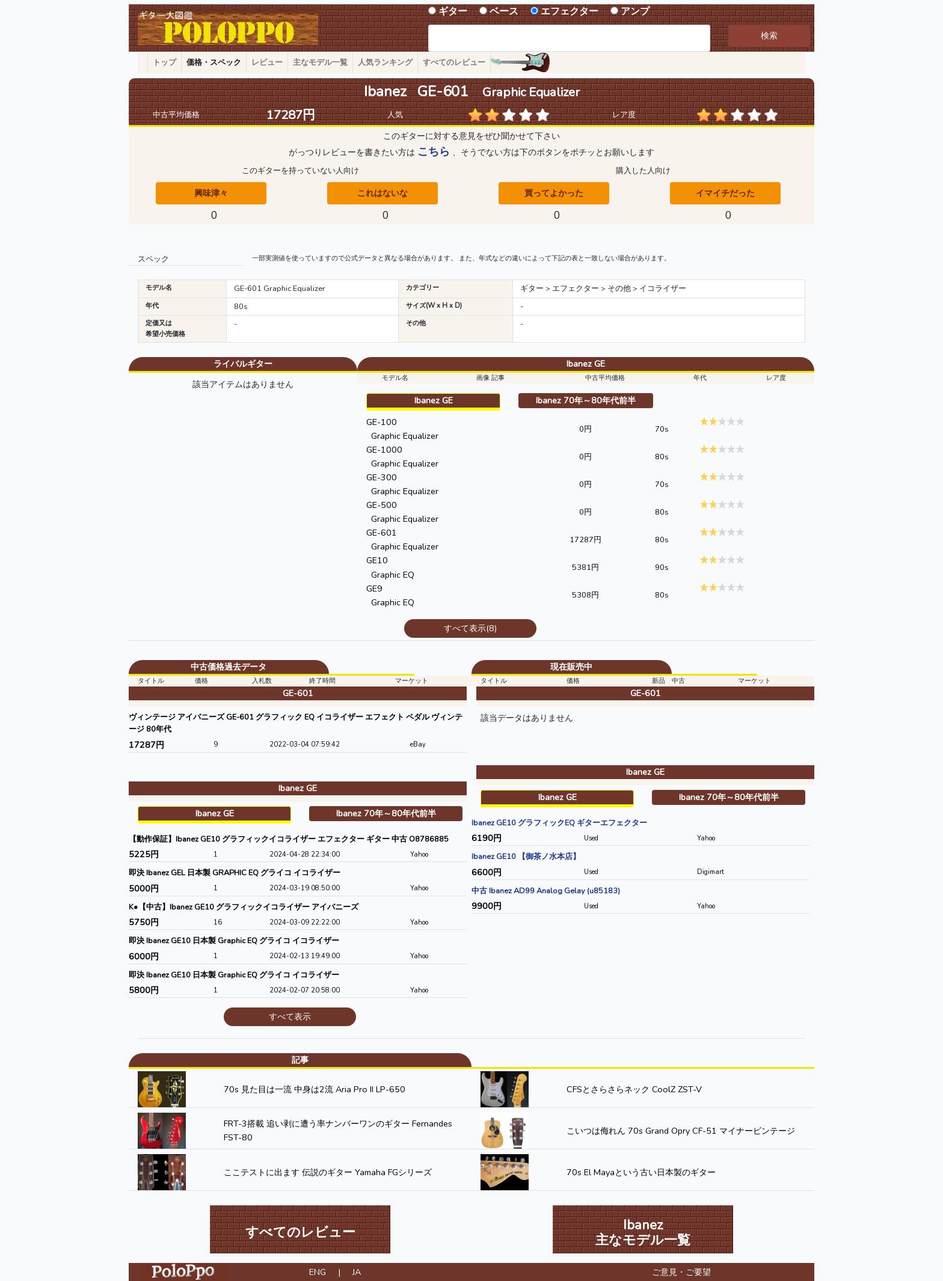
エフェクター (569, 11)
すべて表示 (290, 1016)
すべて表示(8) (470, 628)
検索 (769, 35)
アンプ (635, 11)
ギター (452, 11)
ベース (504, 11)
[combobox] (569, 38)
